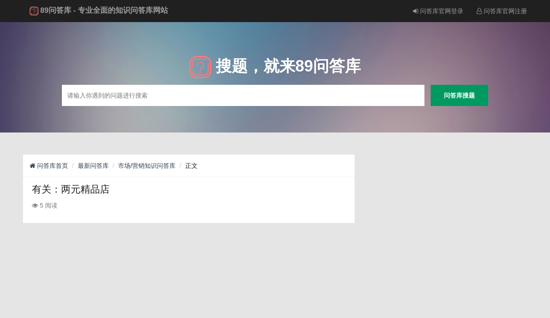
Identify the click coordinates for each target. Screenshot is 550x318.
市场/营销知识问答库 (147, 165)
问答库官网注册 (502, 11)
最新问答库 (93, 165)
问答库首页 (49, 165)
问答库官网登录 (438, 11)
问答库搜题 (459, 95)
